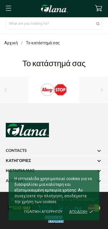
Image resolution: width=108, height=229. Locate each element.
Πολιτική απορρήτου (43, 211)
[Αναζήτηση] (98, 23)
